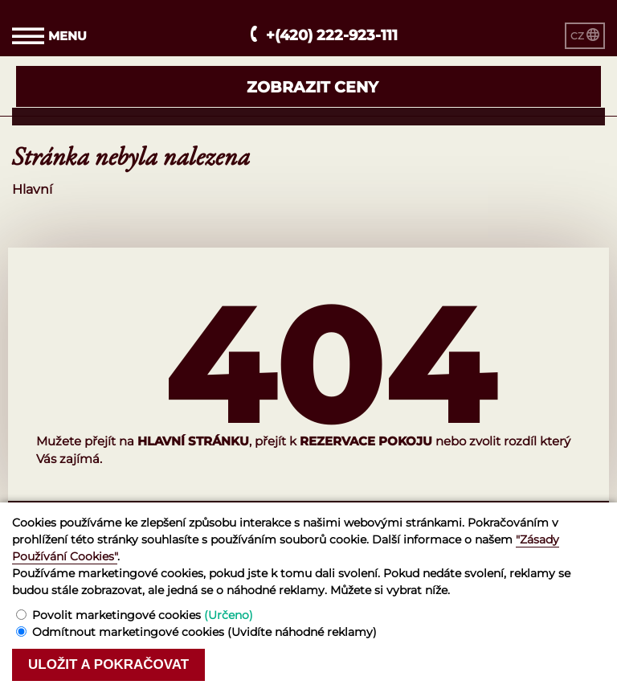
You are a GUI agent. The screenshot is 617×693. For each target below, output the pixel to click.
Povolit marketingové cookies (142, 615)
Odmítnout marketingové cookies (204, 632)
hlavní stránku (193, 441)
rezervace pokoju (366, 441)
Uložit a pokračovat (108, 664)
